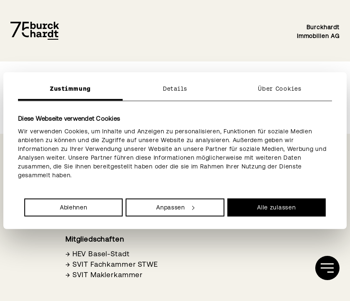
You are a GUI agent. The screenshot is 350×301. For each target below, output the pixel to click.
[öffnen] (327, 268)
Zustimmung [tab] (70, 88)
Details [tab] (175, 88)
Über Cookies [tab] (279, 88)
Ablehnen (74, 207)
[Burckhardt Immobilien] (34, 31)
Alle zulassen (276, 207)
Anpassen (175, 207)
